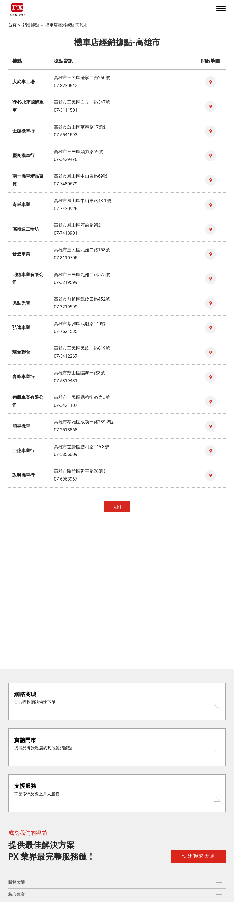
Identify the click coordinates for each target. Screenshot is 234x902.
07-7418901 (65, 232)
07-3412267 (65, 354)
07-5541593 (65, 134)
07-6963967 (65, 476)
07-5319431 (65, 378)
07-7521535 (65, 329)
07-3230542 (65, 85)
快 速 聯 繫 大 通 (198, 856)
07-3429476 (65, 158)
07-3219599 (65, 281)
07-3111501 (65, 110)
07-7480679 (65, 183)
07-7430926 (65, 207)
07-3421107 (65, 403)
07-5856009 (65, 452)
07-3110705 (65, 256)
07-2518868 (65, 427)
